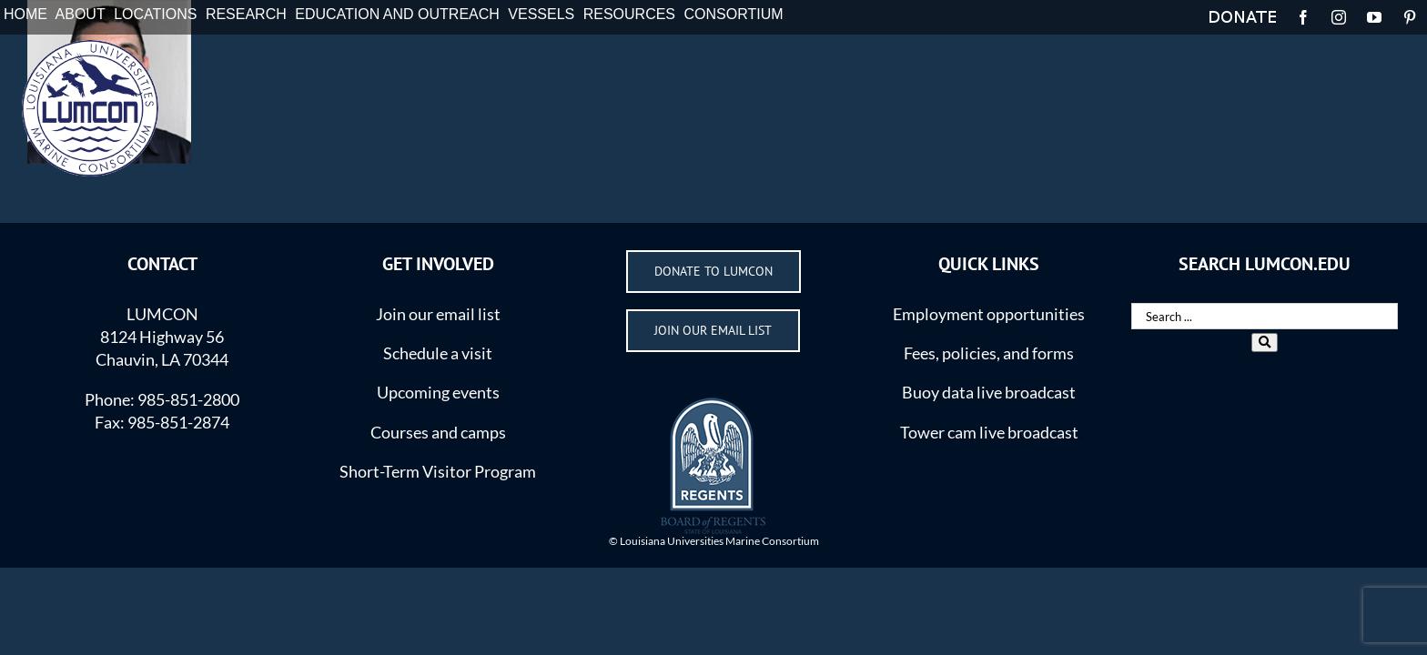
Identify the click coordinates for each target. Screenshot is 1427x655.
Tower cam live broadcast (989, 432)
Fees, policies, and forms (989, 353)
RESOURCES (629, 14)
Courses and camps (438, 432)
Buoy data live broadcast (989, 392)
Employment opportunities (989, 314)
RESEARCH (246, 14)
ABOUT (81, 14)
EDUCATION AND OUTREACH (397, 14)
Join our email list (438, 314)
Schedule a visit (437, 353)
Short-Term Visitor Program (437, 471)
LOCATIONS (155, 14)
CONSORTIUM (734, 14)
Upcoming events (438, 392)
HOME (25, 14)
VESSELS (541, 14)
